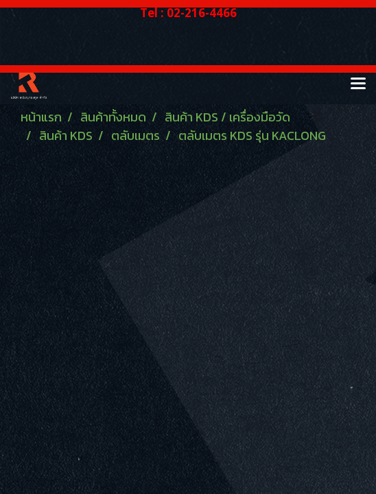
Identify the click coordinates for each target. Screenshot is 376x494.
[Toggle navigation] (358, 84)
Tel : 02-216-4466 (188, 13)
